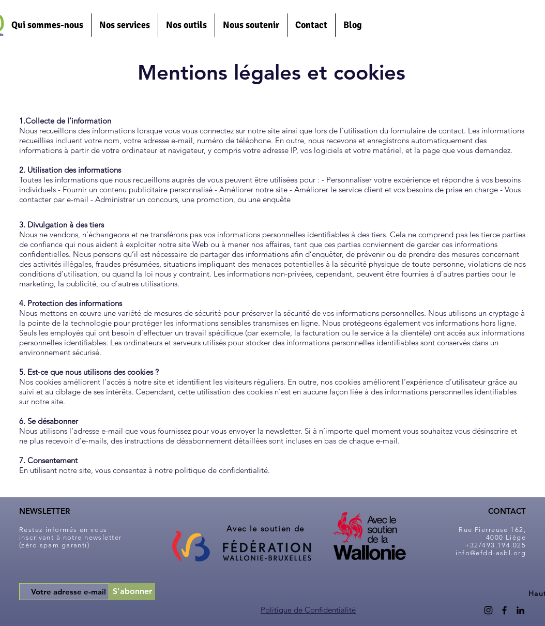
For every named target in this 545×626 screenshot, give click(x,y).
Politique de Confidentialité (308, 610)
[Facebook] (504, 610)
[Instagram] (488, 610)
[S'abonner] (132, 591)
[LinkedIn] (520, 610)
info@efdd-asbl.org (491, 553)
